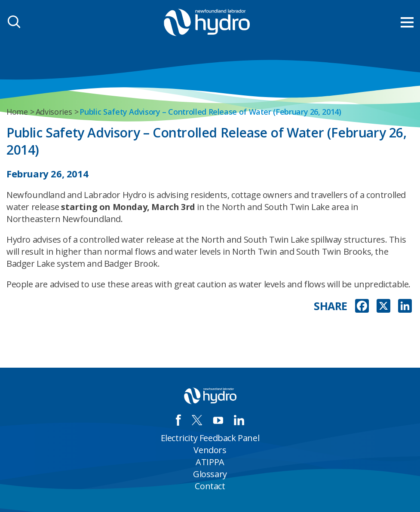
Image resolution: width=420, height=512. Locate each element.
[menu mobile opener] (407, 22)
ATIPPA (210, 462)
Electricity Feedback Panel (210, 438)
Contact (210, 486)
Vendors (209, 450)
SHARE (330, 306)
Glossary (210, 474)
